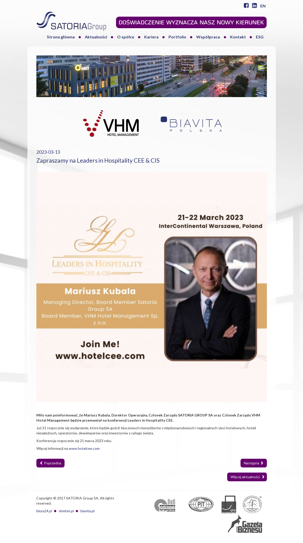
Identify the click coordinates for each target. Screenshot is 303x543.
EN (263, 5)
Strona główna (61, 36)
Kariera (151, 36)
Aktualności (96, 36)
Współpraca (208, 36)
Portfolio (177, 36)
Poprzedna (50, 463)
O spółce (125, 36)
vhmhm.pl (66, 511)
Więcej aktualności (248, 477)
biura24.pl (44, 511)
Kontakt (238, 36)
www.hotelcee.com (84, 448)
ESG (260, 36)
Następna (254, 463)
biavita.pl (87, 511)
